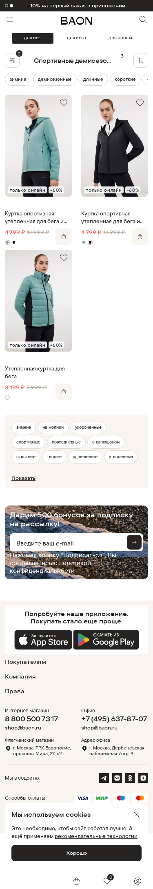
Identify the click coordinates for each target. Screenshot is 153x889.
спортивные (28, 442)
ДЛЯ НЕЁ (32, 38)
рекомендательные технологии (96, 835)
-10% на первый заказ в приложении (77, 6)
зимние (18, 79)
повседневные (66, 442)
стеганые (25, 456)
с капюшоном (106, 442)
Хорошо (77, 853)
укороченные (88, 427)
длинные (93, 79)
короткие (125, 79)
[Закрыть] (137, 815)
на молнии (53, 427)
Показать (23, 478)
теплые (54, 456)
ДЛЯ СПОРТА (121, 38)
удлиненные (85, 456)
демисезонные (55, 79)
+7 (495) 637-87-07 (114, 718)
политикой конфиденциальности (50, 566)
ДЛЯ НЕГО (76, 38)
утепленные (121, 456)
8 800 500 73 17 (31, 718)
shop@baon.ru (23, 728)
